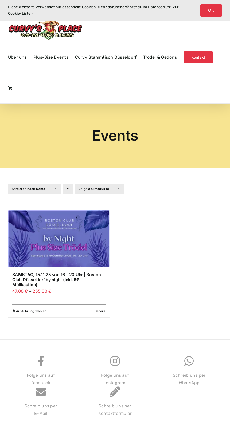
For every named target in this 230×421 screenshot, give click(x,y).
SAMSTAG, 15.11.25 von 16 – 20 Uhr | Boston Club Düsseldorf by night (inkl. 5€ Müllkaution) (56, 279)
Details (100, 311)
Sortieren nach (28, 189)
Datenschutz (159, 7)
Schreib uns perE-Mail (41, 404)
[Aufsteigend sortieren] (68, 189)
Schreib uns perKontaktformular (115, 404)
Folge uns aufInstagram (115, 373)
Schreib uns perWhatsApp (189, 373)
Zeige (94, 189)
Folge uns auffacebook (41, 373)
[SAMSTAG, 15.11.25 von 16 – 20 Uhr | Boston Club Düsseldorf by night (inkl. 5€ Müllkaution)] (59, 238)
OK (211, 10)
